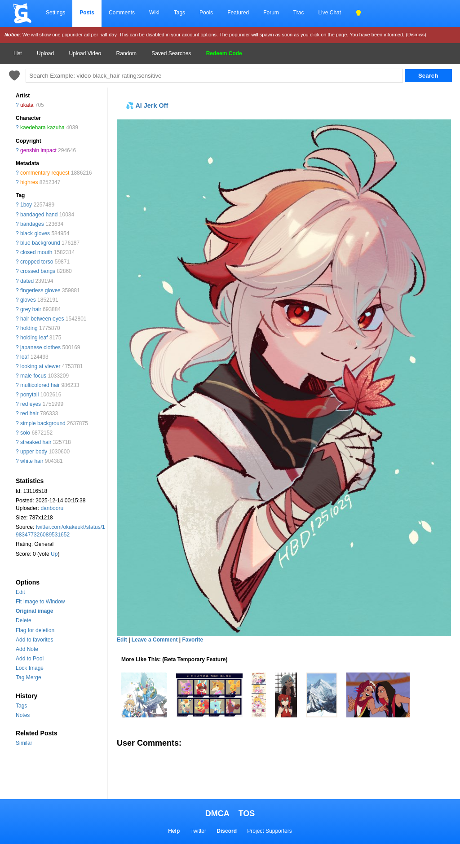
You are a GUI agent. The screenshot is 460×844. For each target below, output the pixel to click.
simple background (43, 423)
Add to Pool (30, 658)
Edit (20, 592)
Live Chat (329, 12)
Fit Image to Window (40, 601)
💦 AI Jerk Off (147, 105)
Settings (55, 12)
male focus (33, 376)
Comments (122, 12)
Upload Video (85, 53)
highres (29, 182)
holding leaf (34, 337)
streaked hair (35, 442)
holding (29, 328)
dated (27, 281)
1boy (26, 205)
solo (25, 433)
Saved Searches (171, 53)
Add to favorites (34, 640)
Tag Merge (28, 677)
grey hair (30, 309)
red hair (29, 413)
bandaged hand (39, 214)
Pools (206, 12)
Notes (23, 715)
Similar (24, 743)
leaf (24, 357)
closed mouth (36, 252)
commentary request (44, 173)
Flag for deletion (35, 630)
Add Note (27, 649)
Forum (271, 12)
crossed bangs (37, 271)
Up (54, 554)
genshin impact (38, 150)
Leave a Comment (155, 640)
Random (126, 53)
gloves (28, 300)
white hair (31, 461)
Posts (87, 12)
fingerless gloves (40, 290)
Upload (45, 53)
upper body (33, 451)
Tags (179, 12)
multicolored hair (40, 385)
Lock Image (30, 668)
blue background (40, 243)
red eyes (30, 404)
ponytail (29, 394)
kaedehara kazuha (42, 127)
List (17, 53)
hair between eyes (42, 319)
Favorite (192, 640)
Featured (238, 12)
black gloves (35, 233)
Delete (23, 620)
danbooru (51, 508)
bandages (32, 224)
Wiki (154, 12)
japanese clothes (40, 347)
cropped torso (36, 262)
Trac (298, 12)
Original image (34, 611)
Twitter (198, 831)
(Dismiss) (416, 34)
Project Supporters (269, 831)
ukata (26, 105)
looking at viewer (40, 366)
